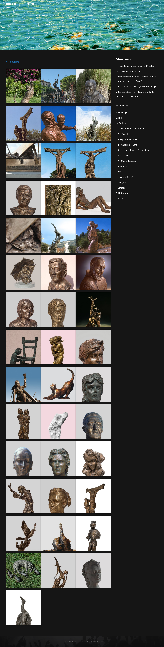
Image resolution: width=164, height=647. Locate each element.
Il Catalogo (90, 16)
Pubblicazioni (109, 16)
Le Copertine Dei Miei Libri (128, 71)
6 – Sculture (123, 155)
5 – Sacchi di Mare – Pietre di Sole (134, 150)
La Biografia (73, 16)
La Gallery (40, 16)
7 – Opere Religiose (127, 160)
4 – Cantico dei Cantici (128, 144)
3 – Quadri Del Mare (127, 139)
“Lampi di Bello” (125, 177)
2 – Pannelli (123, 134)
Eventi (25, 16)
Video (56, 16)
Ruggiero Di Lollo (20, 4)
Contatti (126, 16)
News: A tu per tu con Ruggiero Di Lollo (135, 65)
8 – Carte (122, 166)
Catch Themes (99, 641)
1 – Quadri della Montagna (131, 128)
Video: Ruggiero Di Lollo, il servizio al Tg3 (136, 86)
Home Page (11, 16)
